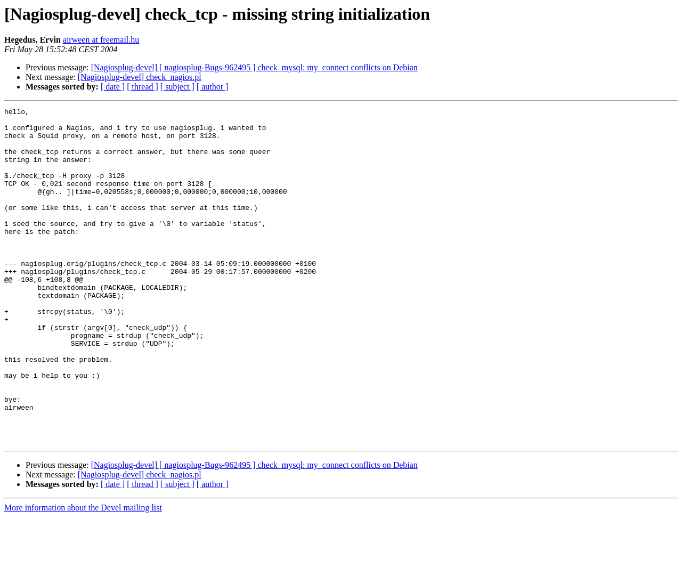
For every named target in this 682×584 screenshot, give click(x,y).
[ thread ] (142, 86)
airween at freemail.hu (101, 39)
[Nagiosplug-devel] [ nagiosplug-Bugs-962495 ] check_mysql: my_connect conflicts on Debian (254, 67)
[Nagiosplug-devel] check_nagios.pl (139, 77)
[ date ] (113, 86)
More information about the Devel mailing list (83, 574)
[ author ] (213, 86)
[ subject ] (177, 86)
